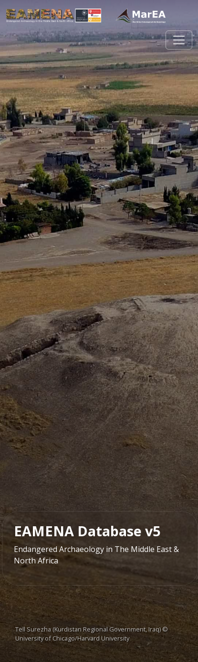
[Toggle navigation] (179, 40)
